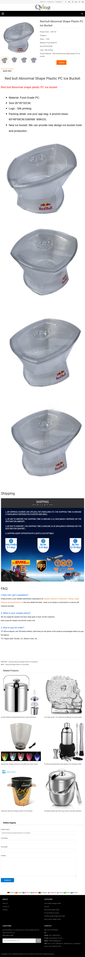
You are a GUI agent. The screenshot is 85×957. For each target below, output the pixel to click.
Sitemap (4, 910)
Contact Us (50, 2)
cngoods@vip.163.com (56, 938)
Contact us (5, 906)
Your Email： (5, 847)
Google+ (72, 2)
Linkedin (76, 2)
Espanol (19, 892)
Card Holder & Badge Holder (52, 903)
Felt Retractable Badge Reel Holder (54, 916)
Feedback (58, 2)
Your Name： (5, 838)
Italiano (34, 892)
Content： (4, 855)
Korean (60, 892)
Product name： (6, 829)
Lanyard (46, 906)
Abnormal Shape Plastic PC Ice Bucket (17, 664)
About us (5, 903)
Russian (74, 892)
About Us (42, 2)
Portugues (43, 892)
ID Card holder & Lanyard (51, 913)
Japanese (52, 892)
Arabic (67, 892)
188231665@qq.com (55, 941)
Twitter (69, 2)
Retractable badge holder (51, 910)
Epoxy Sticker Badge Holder (52, 919)
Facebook (65, 2)
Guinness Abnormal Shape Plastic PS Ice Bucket (23, 662)
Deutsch (11, 892)
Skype (82, 2)
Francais (27, 892)
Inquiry (61, 62)
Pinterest (79, 2)
